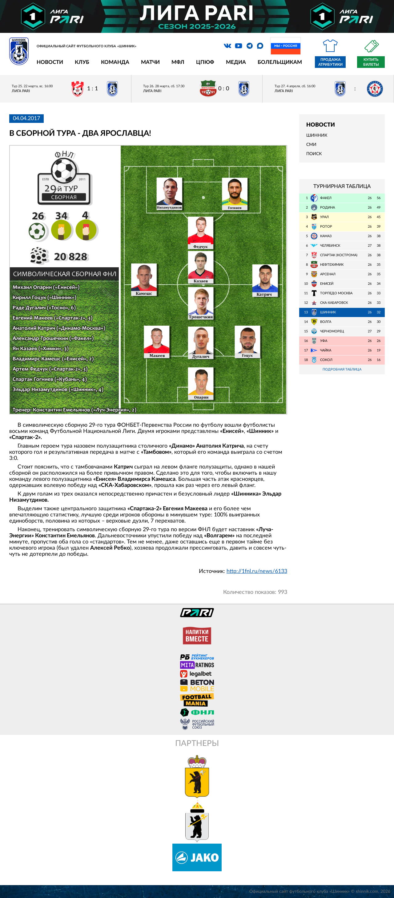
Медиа (236, 62)
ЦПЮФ (205, 62)
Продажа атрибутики (330, 62)
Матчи (150, 62)
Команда (115, 62)
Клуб (82, 62)
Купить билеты (371, 62)
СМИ (311, 145)
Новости (50, 62)
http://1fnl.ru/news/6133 (257, 571)
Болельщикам (280, 62)
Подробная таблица (342, 369)
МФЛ (177, 62)
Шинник (316, 135)
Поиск (314, 154)
